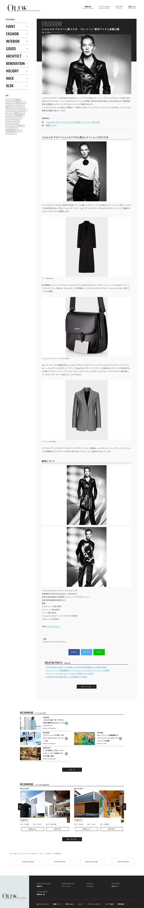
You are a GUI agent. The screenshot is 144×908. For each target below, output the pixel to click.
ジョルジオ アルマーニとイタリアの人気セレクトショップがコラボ (73, 125)
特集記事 (17, 99)
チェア (22, 112)
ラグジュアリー (11, 105)
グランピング (22, 110)
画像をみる (32, 816)
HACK (10, 78)
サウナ (17, 120)
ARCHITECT (14, 56)
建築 (16, 112)
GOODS (11, 49)
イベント (14, 107)
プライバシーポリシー (94, 894)
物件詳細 (57, 816)
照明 (8, 107)
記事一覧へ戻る (86, 693)
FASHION (12, 34)
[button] (20, 794)
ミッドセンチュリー (12, 128)
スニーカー (9, 112)
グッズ (23, 102)
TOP (11, 841)
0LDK (10, 86)
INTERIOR (13, 41)
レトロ (8, 133)
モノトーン (62, 645)
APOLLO (21, 125)
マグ (14, 133)
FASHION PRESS (53, 630)
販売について (51, 128)
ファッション (54, 645)
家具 (17, 102)
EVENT (10, 27)
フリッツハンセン (11, 125)
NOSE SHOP (10, 131)
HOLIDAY (12, 71)
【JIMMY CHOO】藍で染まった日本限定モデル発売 (66, 680)
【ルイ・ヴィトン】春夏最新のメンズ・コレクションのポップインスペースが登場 (77, 674)
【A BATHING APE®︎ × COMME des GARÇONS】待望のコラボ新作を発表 (76, 670)
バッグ (19, 118)
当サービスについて (43, 894)
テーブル (19, 131)
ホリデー (21, 107)
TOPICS (15, 841)
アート (8, 110)
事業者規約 (120, 894)
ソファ (14, 110)
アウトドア (20, 105)
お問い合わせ (69, 894)
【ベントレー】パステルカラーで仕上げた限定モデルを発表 (69, 677)
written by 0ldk (56, 32)
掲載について (57, 894)
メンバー (80, 894)
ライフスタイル (11, 118)
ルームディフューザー (12, 123)
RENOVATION (15, 64)
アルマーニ (46, 645)
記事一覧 (72, 757)
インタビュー (10, 115)
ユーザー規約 (109, 894)
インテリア (9, 99)
